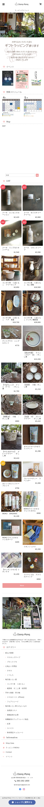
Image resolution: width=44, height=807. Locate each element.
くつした (10, 675)
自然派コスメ (12, 710)
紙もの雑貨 (9, 653)
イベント (9, 756)
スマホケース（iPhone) (15, 697)
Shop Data (10, 743)
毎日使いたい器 (11, 679)
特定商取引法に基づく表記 (32, 798)
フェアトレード (13, 702)
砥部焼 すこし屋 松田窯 (17, 688)
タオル (9, 670)
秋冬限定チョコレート (15, 732)
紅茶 (8, 724)
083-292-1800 (23, 781)
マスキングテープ (13, 657)
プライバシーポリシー (18, 798)
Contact (9, 752)
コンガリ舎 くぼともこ (16, 684)
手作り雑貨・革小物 (12, 693)
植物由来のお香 (13, 715)
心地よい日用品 (11, 666)
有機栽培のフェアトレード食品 (16, 719)
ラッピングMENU (12, 748)
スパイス (10, 728)
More (22, 585)
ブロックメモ (12, 662)
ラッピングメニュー (22, 10)
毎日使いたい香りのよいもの (16, 706)
